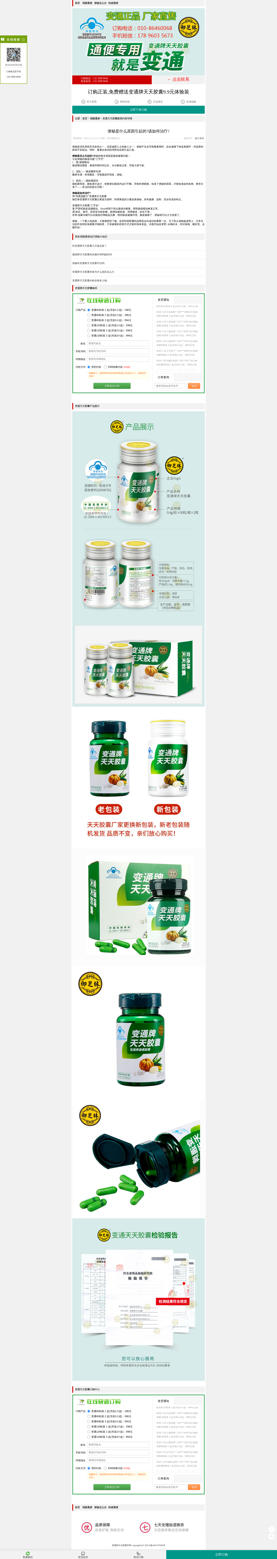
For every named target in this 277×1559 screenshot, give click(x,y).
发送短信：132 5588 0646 (94, 81)
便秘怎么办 (100, 3)
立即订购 (221, 1554)
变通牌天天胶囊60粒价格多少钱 (89, 280)
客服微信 (28, 1554)
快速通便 (113, 3)
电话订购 (138, 1554)
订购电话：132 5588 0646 (94, 78)
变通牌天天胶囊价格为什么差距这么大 (93, 272)
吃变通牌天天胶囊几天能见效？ (89, 246)
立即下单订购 (138, 109)
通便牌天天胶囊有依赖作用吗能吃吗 (92, 254)
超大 (197, 138)
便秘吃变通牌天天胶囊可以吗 (88, 263)
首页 (78, 3)
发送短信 (83, 1554)
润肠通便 (87, 3)
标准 (202, 138)
